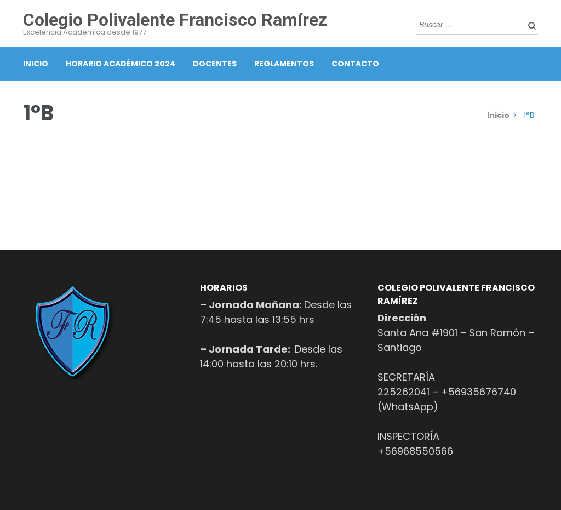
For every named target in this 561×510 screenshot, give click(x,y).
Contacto (355, 63)
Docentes (215, 63)
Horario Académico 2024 (120, 63)
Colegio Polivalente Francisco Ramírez (175, 19)
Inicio (35, 63)
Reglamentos (284, 63)
